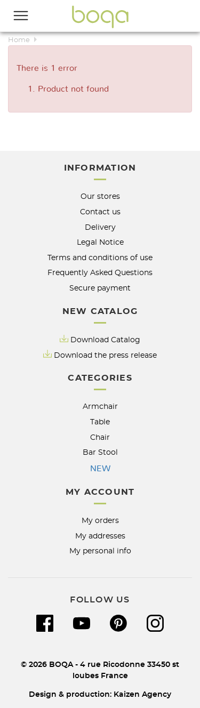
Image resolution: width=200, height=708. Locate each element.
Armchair (100, 407)
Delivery (100, 227)
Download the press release (105, 355)
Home (19, 40)
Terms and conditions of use (100, 258)
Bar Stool (100, 452)
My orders (100, 521)
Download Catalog (105, 340)
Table (100, 422)
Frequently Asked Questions (100, 273)
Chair (100, 437)
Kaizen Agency (142, 694)
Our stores (100, 196)
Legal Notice (100, 242)
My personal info (100, 551)
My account (100, 492)
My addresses (100, 536)
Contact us (100, 212)
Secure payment (100, 288)
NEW (100, 468)
